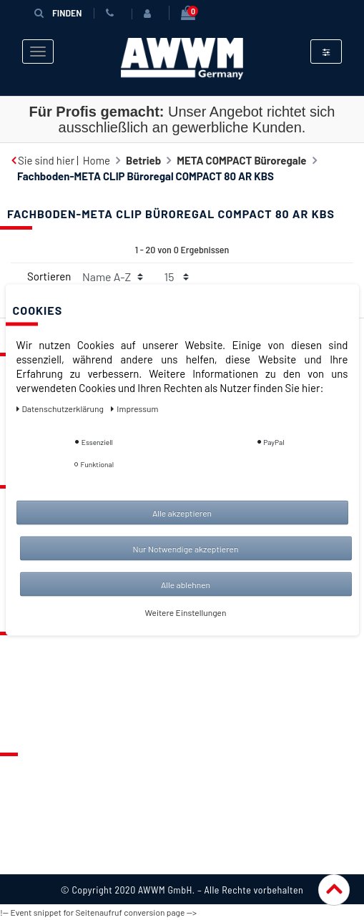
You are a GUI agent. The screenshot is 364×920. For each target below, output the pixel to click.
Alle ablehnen (185, 584)
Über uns (32, 773)
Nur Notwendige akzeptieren (186, 549)
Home (96, 160)
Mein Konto (37, 714)
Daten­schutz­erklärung (61, 408)
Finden (58, 12)
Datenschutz (40, 794)
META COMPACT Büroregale (241, 160)
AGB (20, 814)
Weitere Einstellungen (186, 612)
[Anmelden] (150, 13)
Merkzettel (36, 673)
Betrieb (143, 160)
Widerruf (32, 835)
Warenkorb (36, 693)
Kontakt (29, 652)
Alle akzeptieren (182, 513)
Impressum (37, 856)
